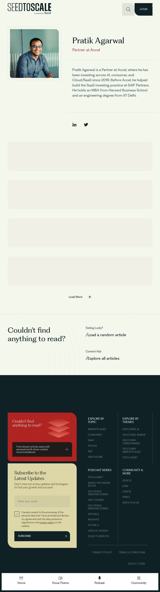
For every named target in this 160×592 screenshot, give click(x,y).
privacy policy (47, 522)
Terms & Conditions (132, 552)
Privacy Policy (102, 552)
